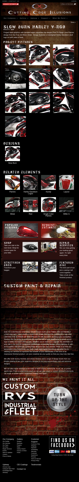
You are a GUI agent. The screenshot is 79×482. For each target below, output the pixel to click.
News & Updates (7, 452)
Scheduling (34, 449)
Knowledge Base (7, 470)
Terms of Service (36, 459)
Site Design (70, 455)
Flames (12, 192)
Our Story (5, 447)
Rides (18, 447)
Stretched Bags (12, 264)
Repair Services (66, 244)
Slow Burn (12, 163)
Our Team (5, 445)
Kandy (48, 192)
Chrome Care (6, 467)
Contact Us (14, 1)
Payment (33, 447)
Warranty (33, 451)
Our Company (10, 18)
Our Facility (6, 441)
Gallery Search (21, 449)
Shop (8, 243)
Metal (12, 214)
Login (74, 1)
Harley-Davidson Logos (30, 193)
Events (5, 450)
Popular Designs (11, 226)
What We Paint (60, 18)
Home (5, 1)
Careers (5, 454)
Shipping (33, 446)
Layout (66, 192)
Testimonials (36, 465)
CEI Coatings (22, 465)
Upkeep (35, 18)
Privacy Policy (35, 460)
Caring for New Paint (9, 469)
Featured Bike (67, 264)
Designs (19, 441)
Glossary (5, 472)
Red (30, 214)
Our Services (6, 443)
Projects (19, 445)
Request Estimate (49, 226)
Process (33, 457)
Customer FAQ (35, 444)
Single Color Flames (48, 215)
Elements (19, 443)
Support (45, 18)
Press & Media (7, 456)
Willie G (66, 214)
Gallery (24, 18)
